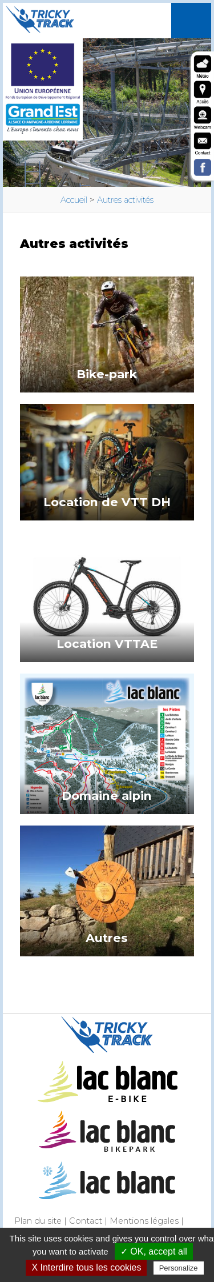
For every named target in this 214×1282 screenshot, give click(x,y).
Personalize (178, 1268)
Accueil (73, 200)
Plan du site (38, 1221)
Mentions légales (144, 1221)
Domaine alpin (107, 795)
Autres (107, 938)
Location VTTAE (107, 643)
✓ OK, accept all (153, 1251)
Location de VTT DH (107, 502)
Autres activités (125, 200)
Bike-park (106, 374)
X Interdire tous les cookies (86, 1267)
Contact (85, 1221)
